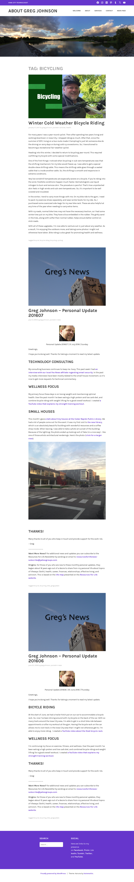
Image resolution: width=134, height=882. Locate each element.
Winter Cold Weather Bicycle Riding (60, 125)
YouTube (79, 861)
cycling (60, 245)
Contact (109, 11)
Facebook (78, 854)
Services (98, 11)
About (87, 11)
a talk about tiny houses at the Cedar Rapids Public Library (74, 423)
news (59, 324)
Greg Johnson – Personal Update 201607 (64, 317)
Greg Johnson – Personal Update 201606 (64, 662)
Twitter (89, 857)
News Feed (121, 11)
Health (68, 132)
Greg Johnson (47, 132)
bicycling (53, 245)
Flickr (87, 854)
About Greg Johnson (34, 11)
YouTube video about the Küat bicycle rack (83, 735)
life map (60, 579)
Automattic (89, 878)
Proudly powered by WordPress (53, 878)
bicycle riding (44, 245)
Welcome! (77, 11)
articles (63, 132)
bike (48, 590)
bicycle (36, 245)
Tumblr (81, 857)
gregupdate (55, 590)
